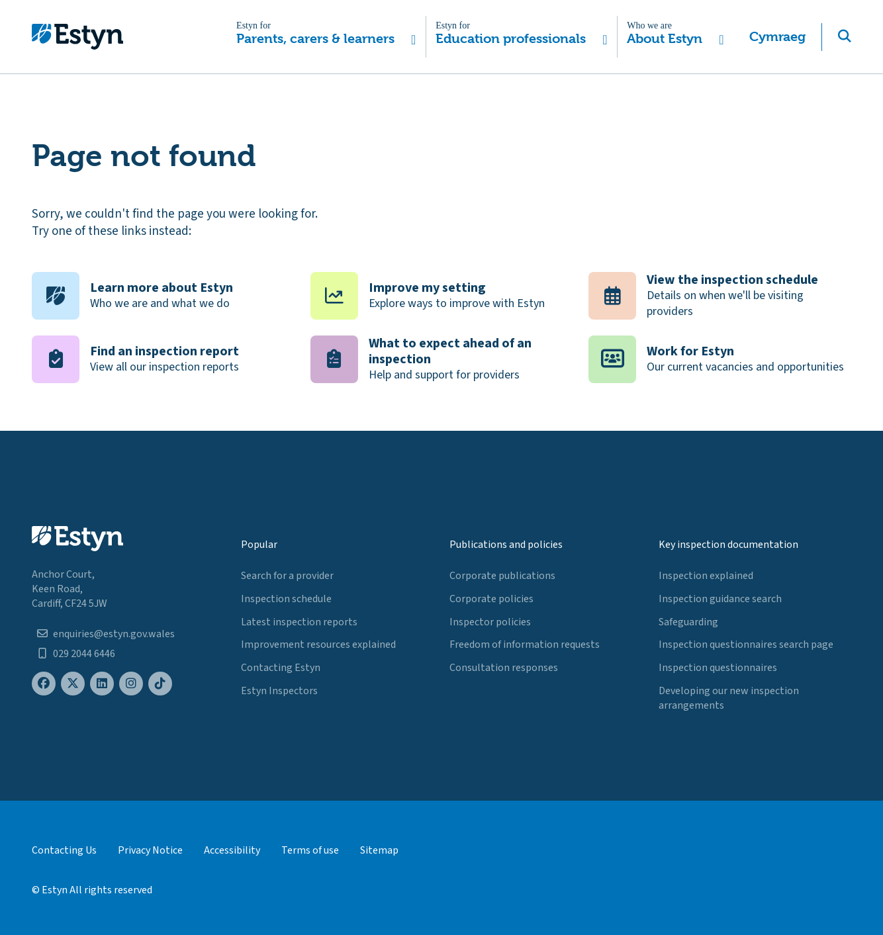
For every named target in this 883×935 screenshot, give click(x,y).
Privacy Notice (150, 850)
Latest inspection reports (299, 622)
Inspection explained (706, 575)
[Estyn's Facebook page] (44, 684)
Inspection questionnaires (718, 667)
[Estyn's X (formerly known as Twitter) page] (73, 684)
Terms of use (310, 850)
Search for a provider (287, 575)
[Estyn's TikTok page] (160, 684)
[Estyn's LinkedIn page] (102, 684)
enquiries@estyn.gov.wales (114, 634)
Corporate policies (491, 599)
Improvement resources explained (318, 644)
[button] (326, 37)
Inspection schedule (286, 599)
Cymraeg (777, 36)
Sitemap (379, 850)
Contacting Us (64, 850)
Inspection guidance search (720, 599)
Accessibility (232, 850)
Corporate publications (502, 575)
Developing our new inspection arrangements (729, 698)
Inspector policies (490, 622)
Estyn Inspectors (279, 691)
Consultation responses (503, 667)
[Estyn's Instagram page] (131, 684)
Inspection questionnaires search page (746, 644)
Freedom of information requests (524, 644)
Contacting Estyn (280, 667)
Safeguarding (688, 622)
